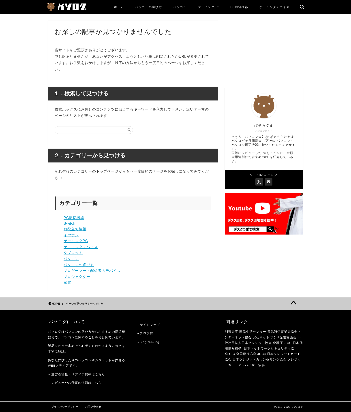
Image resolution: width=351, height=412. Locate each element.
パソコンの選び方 (148, 7)
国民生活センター (252, 331)
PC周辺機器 (239, 7)
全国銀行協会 (246, 354)
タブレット (73, 253)
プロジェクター (77, 277)
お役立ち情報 (75, 229)
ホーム (119, 7)
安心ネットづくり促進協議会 (274, 337)
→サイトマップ (148, 325)
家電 (67, 282)
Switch (69, 223)
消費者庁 (231, 331)
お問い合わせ (93, 406)
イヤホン (71, 235)
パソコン (180, 7)
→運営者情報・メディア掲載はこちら (76, 374)
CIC (232, 354)
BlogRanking (149, 342)
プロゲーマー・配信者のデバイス (92, 271)
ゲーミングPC (208, 7)
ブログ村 (146, 333)
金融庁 (278, 343)
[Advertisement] (264, 52)
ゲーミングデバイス (274, 7)
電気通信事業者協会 (282, 331)
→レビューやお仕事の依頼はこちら (75, 382)
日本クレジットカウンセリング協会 (259, 359)
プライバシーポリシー (64, 406)
